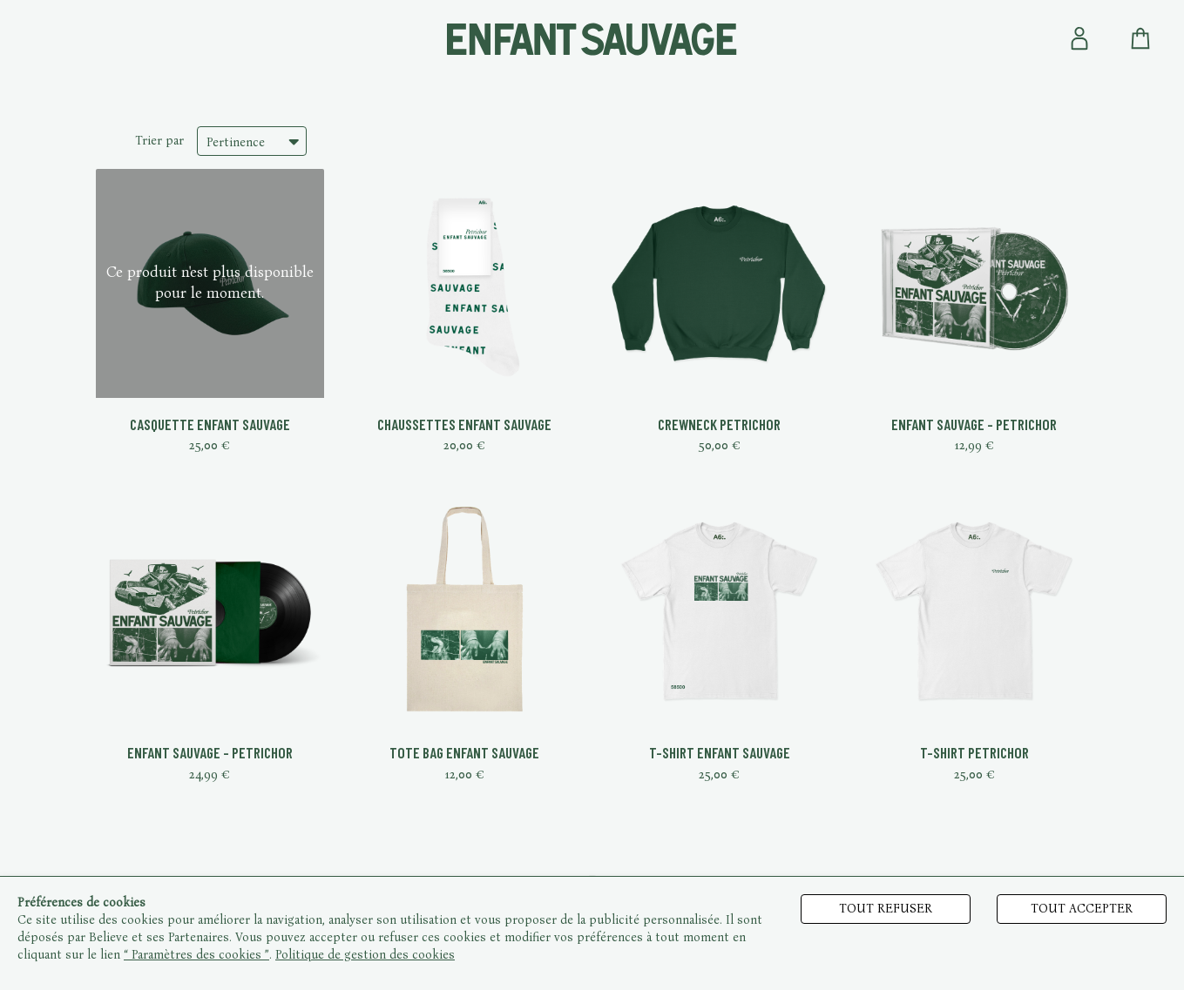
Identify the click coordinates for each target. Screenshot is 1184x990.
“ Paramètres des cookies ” (196, 954)
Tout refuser (885, 908)
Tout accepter (1082, 908)
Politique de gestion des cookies (365, 954)
